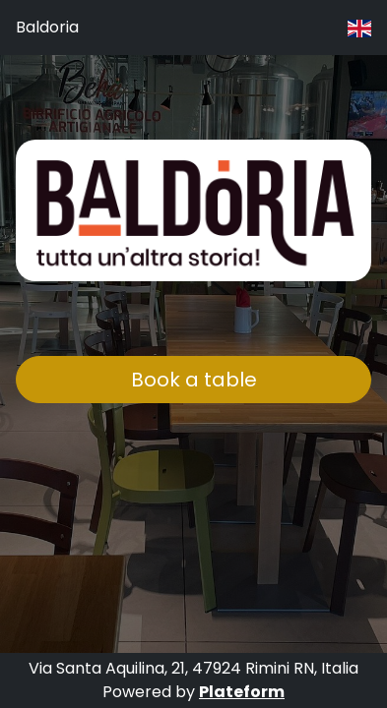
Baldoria (47, 27)
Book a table (194, 379)
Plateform (242, 691)
